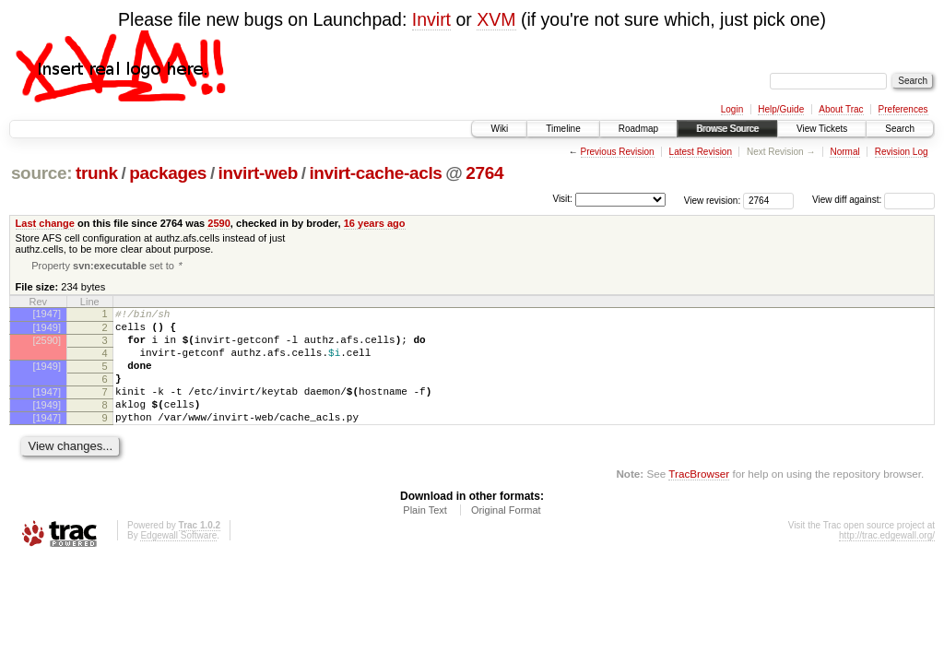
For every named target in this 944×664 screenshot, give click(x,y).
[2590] (46, 347)
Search (899, 129)
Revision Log (901, 152)
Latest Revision (700, 152)
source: (41, 173)
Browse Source (727, 129)
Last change (45, 223)
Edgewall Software (178, 562)
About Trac (841, 109)
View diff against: (873, 200)
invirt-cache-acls (375, 173)
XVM (496, 19)
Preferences (903, 109)
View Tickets (821, 129)
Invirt (431, 19)
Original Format (506, 536)
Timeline (563, 129)
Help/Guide (781, 109)
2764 (484, 173)
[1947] (46, 315)
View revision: (712, 200)
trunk (97, 173)
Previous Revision (618, 152)
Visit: (562, 199)
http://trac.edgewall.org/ (887, 562)
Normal (844, 152)
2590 (218, 223)
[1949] (46, 332)
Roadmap (638, 129)
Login (732, 109)
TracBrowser (698, 500)
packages (167, 173)
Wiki (499, 129)
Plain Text (425, 536)
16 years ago (375, 223)
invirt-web (258, 173)
